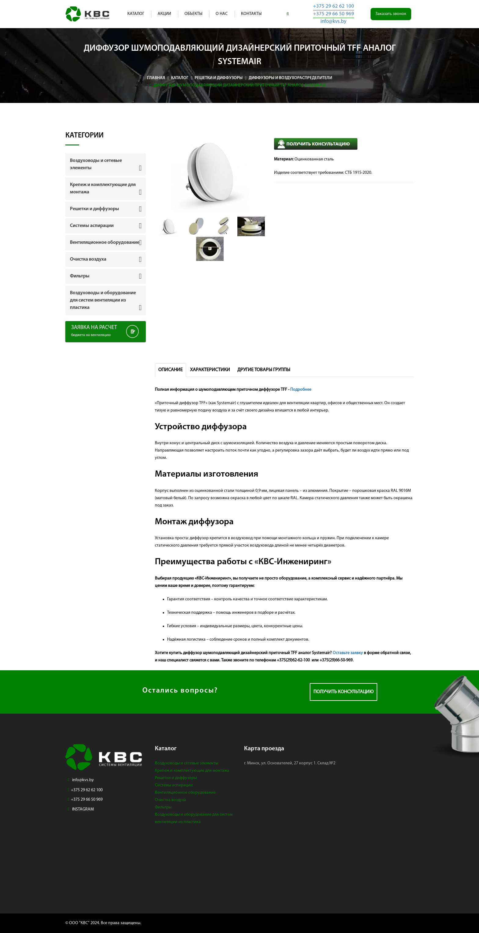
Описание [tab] (170, 370)
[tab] (105, 164)
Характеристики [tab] (210, 370)
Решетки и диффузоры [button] (94, 209)
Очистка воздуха (170, 800)
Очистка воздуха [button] (88, 259)
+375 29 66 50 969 (333, 13)
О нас (222, 14)
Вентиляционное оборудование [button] (104, 242)
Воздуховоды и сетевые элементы (186, 763)
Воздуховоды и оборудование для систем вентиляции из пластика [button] (103, 300)
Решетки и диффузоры (176, 778)
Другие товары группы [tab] (263, 370)
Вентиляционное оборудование (185, 792)
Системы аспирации (174, 785)
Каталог (135, 14)
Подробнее (300, 389)
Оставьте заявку (348, 653)
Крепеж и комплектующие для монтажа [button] (103, 188)
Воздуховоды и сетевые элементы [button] (96, 164)
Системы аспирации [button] (92, 225)
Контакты (251, 14)
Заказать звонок (390, 14)
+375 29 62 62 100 (333, 6)
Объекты (193, 14)
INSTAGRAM (83, 809)
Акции (164, 14)
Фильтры (163, 807)
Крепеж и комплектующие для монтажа (192, 770)
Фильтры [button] (80, 276)
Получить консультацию (343, 692)
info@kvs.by (333, 21)
